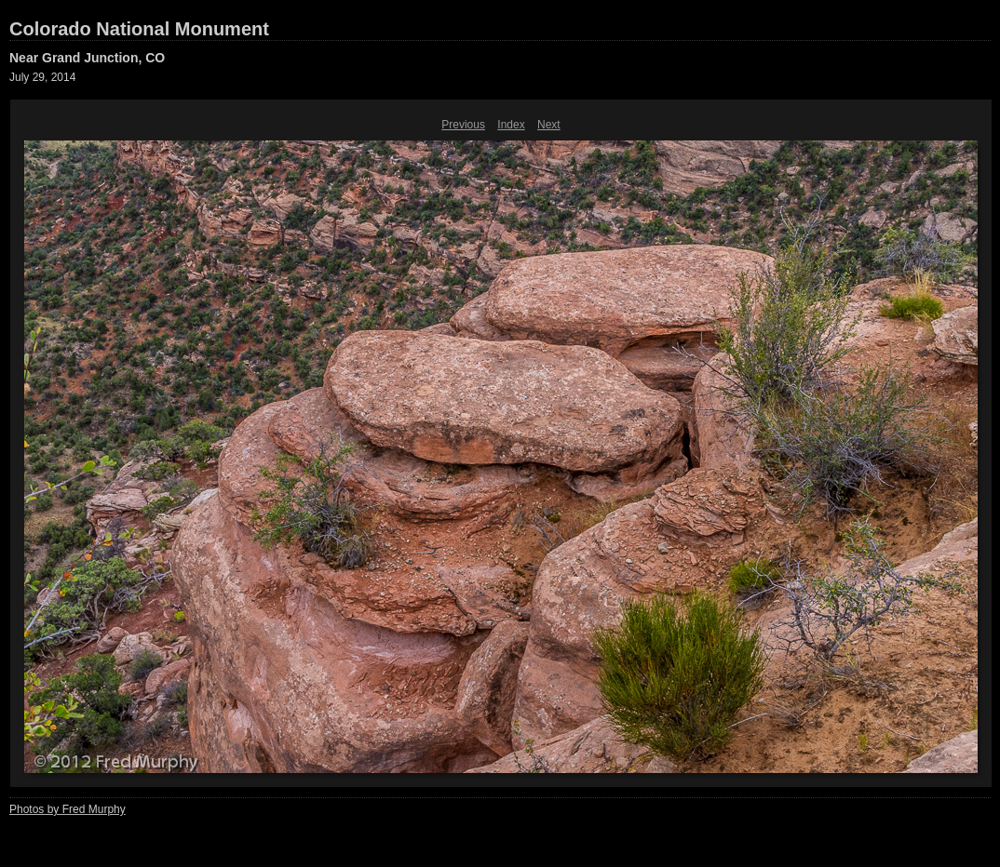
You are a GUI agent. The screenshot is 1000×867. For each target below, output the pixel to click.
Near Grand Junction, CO (87, 57)
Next (549, 124)
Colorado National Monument (139, 29)
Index (510, 124)
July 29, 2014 (42, 77)
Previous (463, 124)
